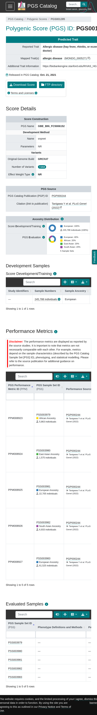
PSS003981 (43, 486)
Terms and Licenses (22, 93)
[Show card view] (57, 376)
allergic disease (52, 58)
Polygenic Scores (37, 19)
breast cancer (71, 9)
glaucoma (82, 9)
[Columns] (74, 282)
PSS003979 (43, 414)
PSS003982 (43, 522)
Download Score (22, 84)
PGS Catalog (15, 19)
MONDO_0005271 (76, 58)
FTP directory (51, 84)
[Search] (41, 282)
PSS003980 (43, 450)
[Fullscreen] (65, 282)
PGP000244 (59, 195)
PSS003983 (43, 558)
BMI (89, 9)
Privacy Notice (47, 706)
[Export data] (84, 282)
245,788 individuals (46, 299)
